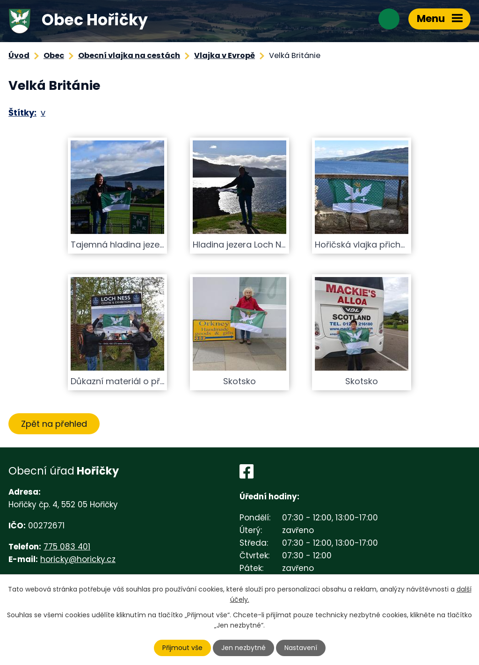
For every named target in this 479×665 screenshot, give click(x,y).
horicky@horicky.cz (78, 559)
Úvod (18, 55)
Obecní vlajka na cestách (129, 55)
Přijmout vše (182, 647)
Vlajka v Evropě (224, 55)
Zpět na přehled (54, 424)
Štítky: (22, 112)
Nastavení (300, 647)
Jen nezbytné (243, 647)
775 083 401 (67, 546)
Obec (54, 55)
